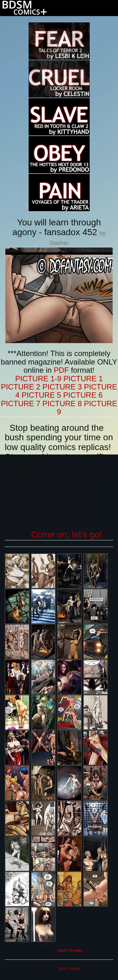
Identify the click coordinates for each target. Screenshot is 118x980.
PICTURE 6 (83, 395)
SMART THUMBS (70, 951)
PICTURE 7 (20, 403)
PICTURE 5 (41, 395)
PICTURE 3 (62, 387)
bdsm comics (69, 968)
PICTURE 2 (20, 387)
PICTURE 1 (83, 378)
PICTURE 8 (62, 403)
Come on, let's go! (66, 534)
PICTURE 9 (87, 407)
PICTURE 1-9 (38, 378)
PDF (61, 370)
